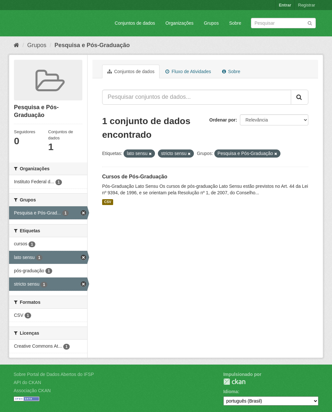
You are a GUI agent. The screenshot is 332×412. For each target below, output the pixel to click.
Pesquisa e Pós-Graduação (92, 45)
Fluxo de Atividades (188, 71)
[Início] (16, 45)
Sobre (235, 23)
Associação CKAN (32, 390)
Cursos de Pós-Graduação (134, 176)
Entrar (285, 5)
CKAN (234, 381)
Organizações (179, 23)
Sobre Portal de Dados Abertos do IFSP (54, 374)
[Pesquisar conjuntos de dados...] (196, 97)
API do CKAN (27, 382)
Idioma (230, 391)
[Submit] (310, 22)
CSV (107, 202)
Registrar (306, 5)
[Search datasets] (283, 23)
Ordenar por (222, 119)
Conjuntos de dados (135, 23)
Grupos (211, 23)
